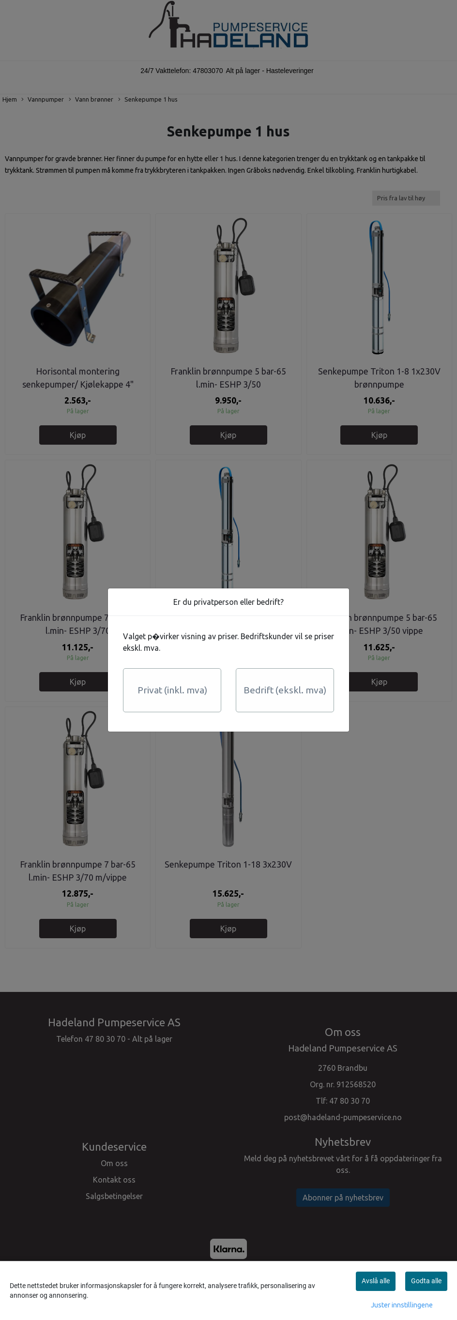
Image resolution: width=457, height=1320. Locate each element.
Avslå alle (376, 1281)
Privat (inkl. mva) (172, 690)
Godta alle (426, 1281)
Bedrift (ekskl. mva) (285, 690)
